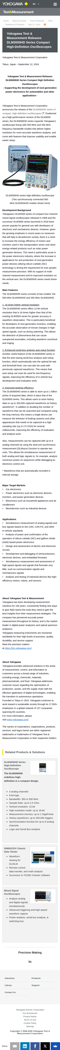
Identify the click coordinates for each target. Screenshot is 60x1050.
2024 (50, 21)
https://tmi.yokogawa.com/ (18, 648)
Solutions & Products (14, 24)
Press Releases (37, 21)
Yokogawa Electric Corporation (30, 1010)
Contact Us (10, 992)
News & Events (19, 21)
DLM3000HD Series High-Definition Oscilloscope (15, 765)
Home (6, 21)
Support (36, 985)
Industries (10, 978)
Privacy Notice (30, 1016)
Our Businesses (30, 1013)
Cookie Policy (30, 1023)
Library (8, 985)
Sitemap (30, 1026)
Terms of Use (30, 1020)
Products (36, 978)
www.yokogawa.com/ (18, 719)
